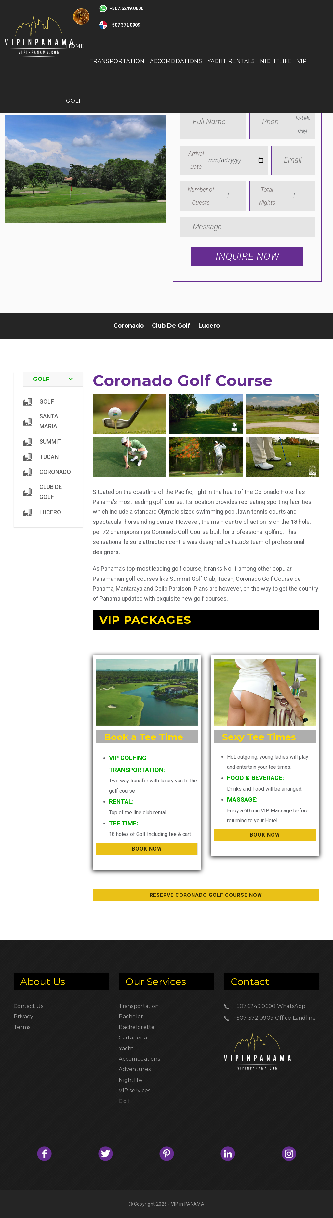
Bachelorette (136, 1027)
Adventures (135, 1069)
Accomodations (176, 61)
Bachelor (131, 1016)
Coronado (128, 325)
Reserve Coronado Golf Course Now (206, 895)
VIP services (134, 1090)
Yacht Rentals (231, 61)
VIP (302, 61)
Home (75, 46)
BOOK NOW (147, 849)
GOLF (74, 101)
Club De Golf (171, 325)
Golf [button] (41, 379)
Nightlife (276, 61)
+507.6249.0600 (255, 1006)
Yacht (126, 1048)
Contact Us (28, 1006)
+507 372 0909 (254, 1018)
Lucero (209, 325)
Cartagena (133, 1038)
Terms (22, 1027)
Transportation (117, 61)
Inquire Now (247, 256)
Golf (124, 1101)
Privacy (23, 1016)
